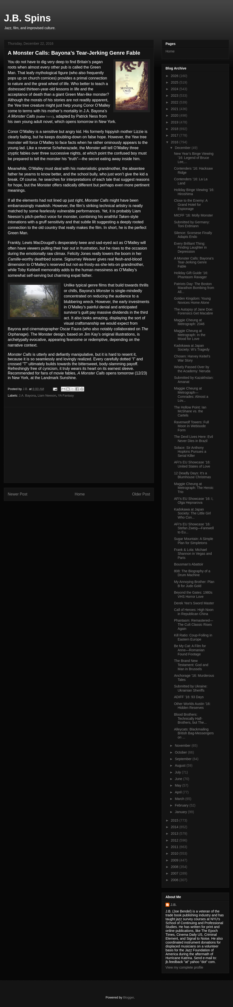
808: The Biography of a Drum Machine (192, 573)
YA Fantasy (66, 395)
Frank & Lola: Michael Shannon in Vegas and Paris (193, 554)
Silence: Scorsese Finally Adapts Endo (193, 235)
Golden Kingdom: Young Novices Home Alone (192, 300)
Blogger (128, 997)
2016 (175, 142)
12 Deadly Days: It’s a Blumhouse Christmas (192, 475)
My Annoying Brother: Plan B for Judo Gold (194, 584)
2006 (175, 880)
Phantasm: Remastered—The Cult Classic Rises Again (193, 624)
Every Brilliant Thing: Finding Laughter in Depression (190, 248)
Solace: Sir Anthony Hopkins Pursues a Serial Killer (190, 452)
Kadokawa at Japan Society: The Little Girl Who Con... (192, 513)
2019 (175, 122)
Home (80, 494)
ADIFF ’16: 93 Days (189, 697)
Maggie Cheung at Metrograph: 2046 (189, 322)
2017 (175, 135)
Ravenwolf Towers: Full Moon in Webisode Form (191, 426)
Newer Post (17, 494)
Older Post (141, 494)
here (49, 116)
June (179, 779)
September (183, 759)
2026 (175, 76)
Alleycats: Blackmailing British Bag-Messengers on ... (194, 733)
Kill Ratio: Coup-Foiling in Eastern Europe (193, 637)
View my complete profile (184, 967)
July (178, 772)
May (178, 785)
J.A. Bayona (27, 395)
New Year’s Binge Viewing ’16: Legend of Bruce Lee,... (194, 158)
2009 (175, 860)
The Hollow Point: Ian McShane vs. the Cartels (190, 411)
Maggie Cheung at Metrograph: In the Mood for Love (189, 335)
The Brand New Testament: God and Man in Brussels (191, 665)
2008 (175, 867)
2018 (175, 129)
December (183, 148)
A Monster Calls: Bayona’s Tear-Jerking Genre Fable (194, 262)
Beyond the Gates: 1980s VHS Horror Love (193, 594)
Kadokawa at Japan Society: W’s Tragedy (191, 348)
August (180, 765)
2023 (175, 95)
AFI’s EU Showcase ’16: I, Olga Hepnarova (193, 501)
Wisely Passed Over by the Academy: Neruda (192, 369)
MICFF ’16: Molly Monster (193, 215)
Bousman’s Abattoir (188, 564)
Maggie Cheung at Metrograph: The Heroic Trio (194, 488)
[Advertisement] (79, 445)
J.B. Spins (27, 18)
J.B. (173, 905)
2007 (175, 873)
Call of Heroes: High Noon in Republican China (194, 612)
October (181, 752)
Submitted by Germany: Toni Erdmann (192, 224)
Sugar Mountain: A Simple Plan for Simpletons (193, 541)
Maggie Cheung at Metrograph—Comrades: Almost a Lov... (191, 394)
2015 (175, 820)
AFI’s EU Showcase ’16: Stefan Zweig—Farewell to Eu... (194, 528)
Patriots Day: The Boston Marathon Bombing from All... (194, 288)
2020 (175, 115)
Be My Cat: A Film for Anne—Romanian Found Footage (190, 650)
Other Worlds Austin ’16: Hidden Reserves (192, 706)
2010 (175, 853)
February (182, 805)
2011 (175, 847)
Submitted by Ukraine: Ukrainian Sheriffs (191, 688)
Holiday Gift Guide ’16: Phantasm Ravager (191, 275)
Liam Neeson (47, 395)
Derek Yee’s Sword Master (194, 603)
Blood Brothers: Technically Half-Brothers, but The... (190, 718)
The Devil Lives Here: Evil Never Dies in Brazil (193, 439)
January (181, 812)
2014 (175, 827)
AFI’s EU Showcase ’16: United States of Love (192, 464)
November (183, 745)
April (179, 792)
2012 (175, 840)
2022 (175, 102)
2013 (175, 833)
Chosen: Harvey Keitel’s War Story (192, 358)
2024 (175, 89)
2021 (175, 109)
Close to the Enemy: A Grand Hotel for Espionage (191, 205)
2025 (175, 82)
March (180, 799)
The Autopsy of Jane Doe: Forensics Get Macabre (193, 311)
